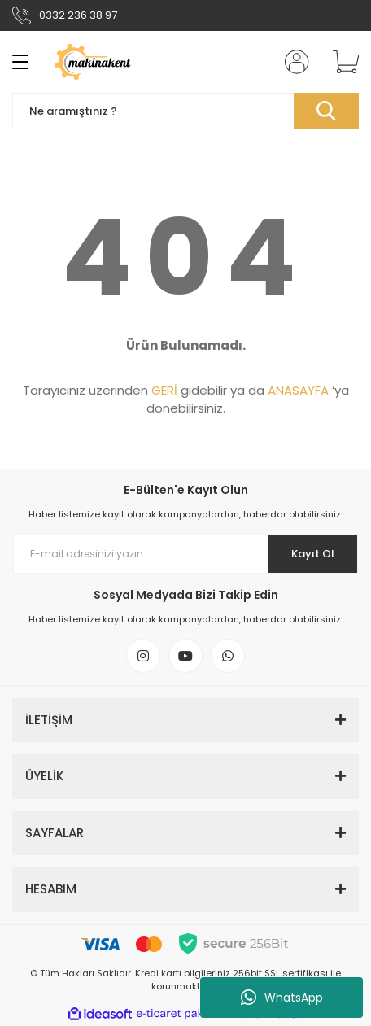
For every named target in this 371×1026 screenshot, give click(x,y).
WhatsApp (282, 997)
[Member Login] (292, 62)
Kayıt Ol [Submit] (312, 553)
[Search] (185, 111)
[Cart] (340, 62)
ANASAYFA (298, 390)
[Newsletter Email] (185, 554)
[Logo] (109, 62)
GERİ (164, 390)
